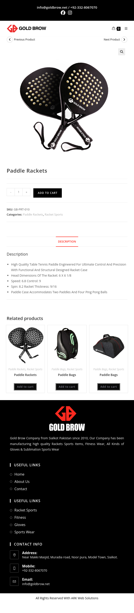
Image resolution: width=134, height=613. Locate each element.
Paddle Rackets (33, 214)
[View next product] (124, 40)
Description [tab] (67, 241)
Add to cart (47, 193)
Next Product (112, 39)
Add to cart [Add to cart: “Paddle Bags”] (67, 387)
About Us (22, 481)
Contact (20, 488)
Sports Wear (24, 532)
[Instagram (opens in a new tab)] (70, 12)
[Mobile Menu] (124, 28)
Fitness (20, 517)
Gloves (19, 524)
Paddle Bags (58, 369)
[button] (121, 51)
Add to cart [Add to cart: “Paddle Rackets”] (25, 387)
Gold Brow (17, 438)
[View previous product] (10, 40)
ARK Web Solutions (84, 598)
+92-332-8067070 (83, 7)
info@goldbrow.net (52, 7)
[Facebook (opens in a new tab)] (64, 12)
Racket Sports (54, 214)
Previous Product (24, 39)
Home (19, 474)
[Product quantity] (19, 192)
